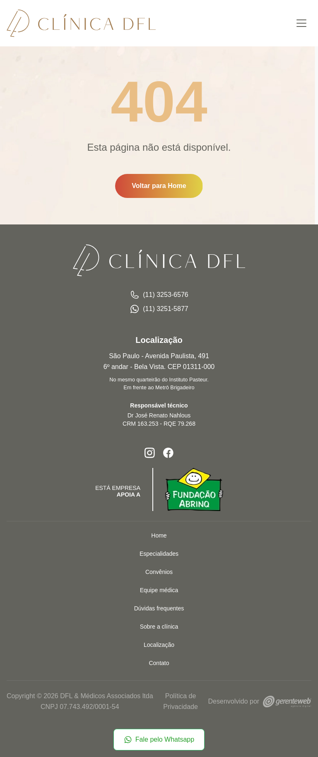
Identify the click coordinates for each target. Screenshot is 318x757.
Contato (159, 663)
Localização (159, 644)
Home (158, 535)
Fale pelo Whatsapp (159, 739)
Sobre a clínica (159, 626)
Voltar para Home (159, 185)
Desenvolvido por (259, 701)
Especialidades (159, 553)
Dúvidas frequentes (159, 608)
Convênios (159, 572)
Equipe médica (159, 590)
